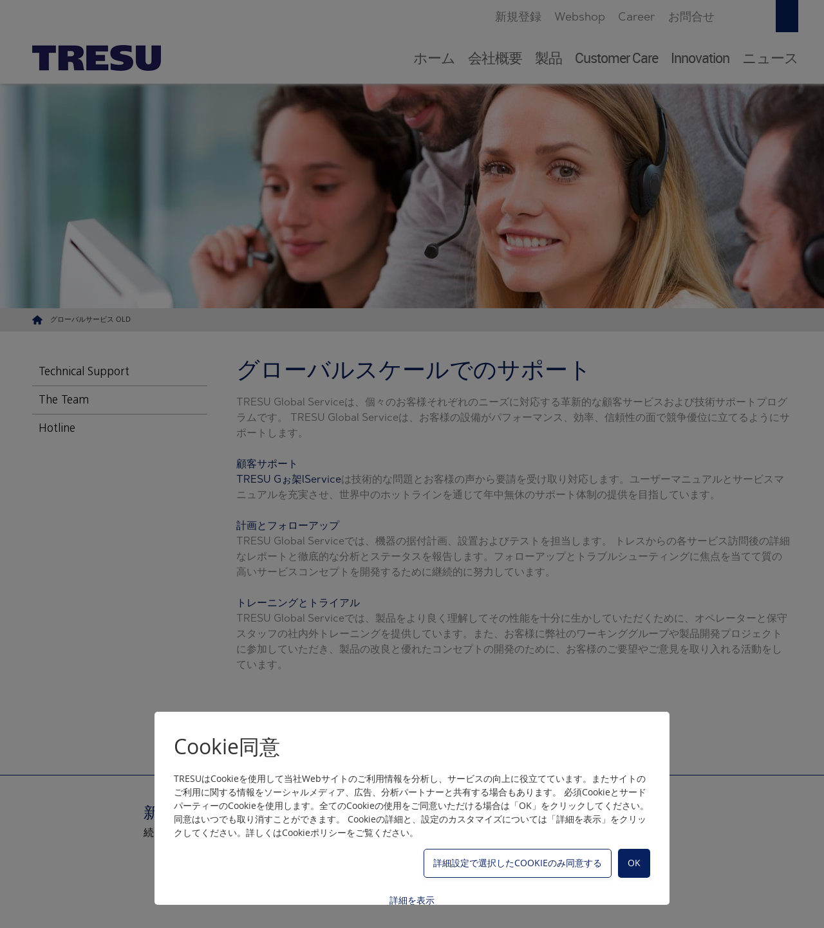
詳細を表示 (412, 900)
